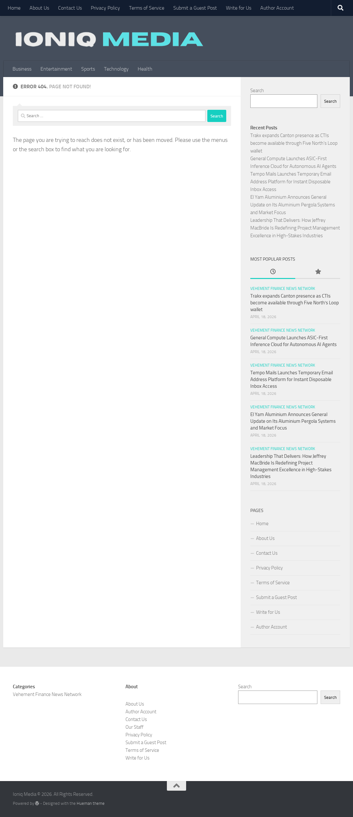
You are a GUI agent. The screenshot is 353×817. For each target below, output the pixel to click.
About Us (39, 8)
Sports (88, 69)
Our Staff (134, 727)
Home (14, 8)
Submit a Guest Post (195, 8)
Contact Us (70, 8)
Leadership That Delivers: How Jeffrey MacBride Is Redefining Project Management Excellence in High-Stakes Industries (295, 228)
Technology (116, 69)
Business (22, 69)
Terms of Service (146, 8)
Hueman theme (91, 803)
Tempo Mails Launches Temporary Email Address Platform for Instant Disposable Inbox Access (290, 181)
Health (145, 69)
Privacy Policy (105, 8)
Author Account (277, 8)
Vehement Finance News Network (282, 288)
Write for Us (238, 8)
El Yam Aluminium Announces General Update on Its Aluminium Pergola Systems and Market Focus (292, 204)
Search (257, 90)
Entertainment (56, 69)
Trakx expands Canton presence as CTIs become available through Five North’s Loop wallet (294, 143)
